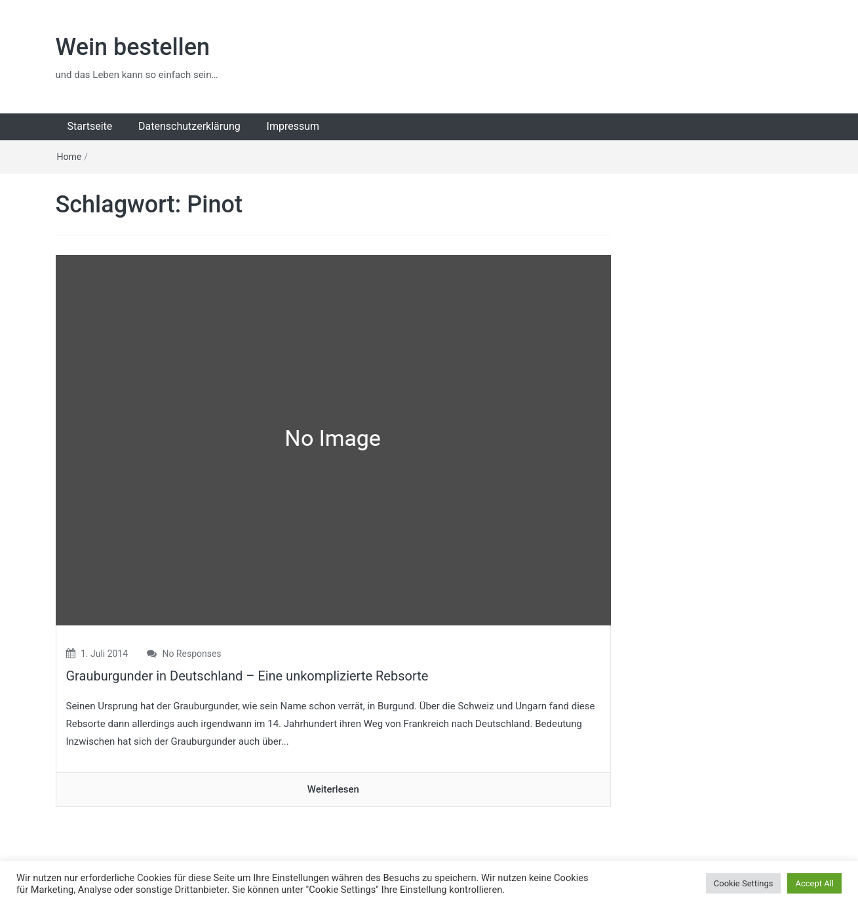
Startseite (90, 126)
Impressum (293, 126)
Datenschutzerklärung (189, 126)
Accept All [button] (814, 883)
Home (69, 156)
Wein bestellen (133, 47)
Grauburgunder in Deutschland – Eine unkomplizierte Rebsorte (247, 676)
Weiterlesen (333, 789)
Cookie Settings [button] (743, 883)
